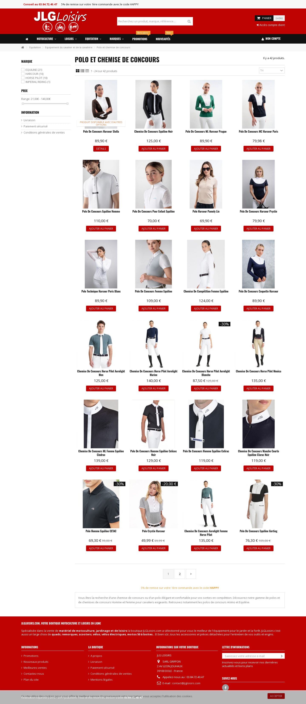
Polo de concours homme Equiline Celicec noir (153, 453)
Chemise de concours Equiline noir (153, 131)
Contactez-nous (34, 674)
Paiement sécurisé (36, 126)
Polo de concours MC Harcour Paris (258, 131)
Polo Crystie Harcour (153, 531)
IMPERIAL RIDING (38, 82)
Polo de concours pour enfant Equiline (153, 211)
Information (30, 112)
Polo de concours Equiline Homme (101, 211)
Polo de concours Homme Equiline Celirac (206, 451)
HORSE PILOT (36, 78)
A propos (96, 656)
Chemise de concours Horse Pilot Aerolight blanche (206, 373)
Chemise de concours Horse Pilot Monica (258, 371)
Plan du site (31, 679)
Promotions (31, 656)
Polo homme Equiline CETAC (101, 531)
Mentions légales (102, 679)
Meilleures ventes (35, 668)
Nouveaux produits (36, 662)
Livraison (29, 120)
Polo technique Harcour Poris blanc (101, 291)
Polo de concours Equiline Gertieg (258, 531)
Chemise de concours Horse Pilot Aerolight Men (101, 373)
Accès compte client (271, 25)
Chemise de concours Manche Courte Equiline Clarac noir (258, 453)
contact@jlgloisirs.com (186, 683)
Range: (25, 99)
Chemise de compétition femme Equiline (206, 291)
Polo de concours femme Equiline (153, 291)
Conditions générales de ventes (44, 132)
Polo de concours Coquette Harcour (258, 291)
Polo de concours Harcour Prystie (258, 211)
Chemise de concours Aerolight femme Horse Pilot (206, 533)
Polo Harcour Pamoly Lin (206, 211)
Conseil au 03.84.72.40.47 (40, 4)
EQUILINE (34, 70)
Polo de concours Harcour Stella (101, 131)
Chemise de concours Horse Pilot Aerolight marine (153, 373)
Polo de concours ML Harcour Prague (206, 131)
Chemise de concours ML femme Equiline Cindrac (101, 453)
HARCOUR (34, 74)
